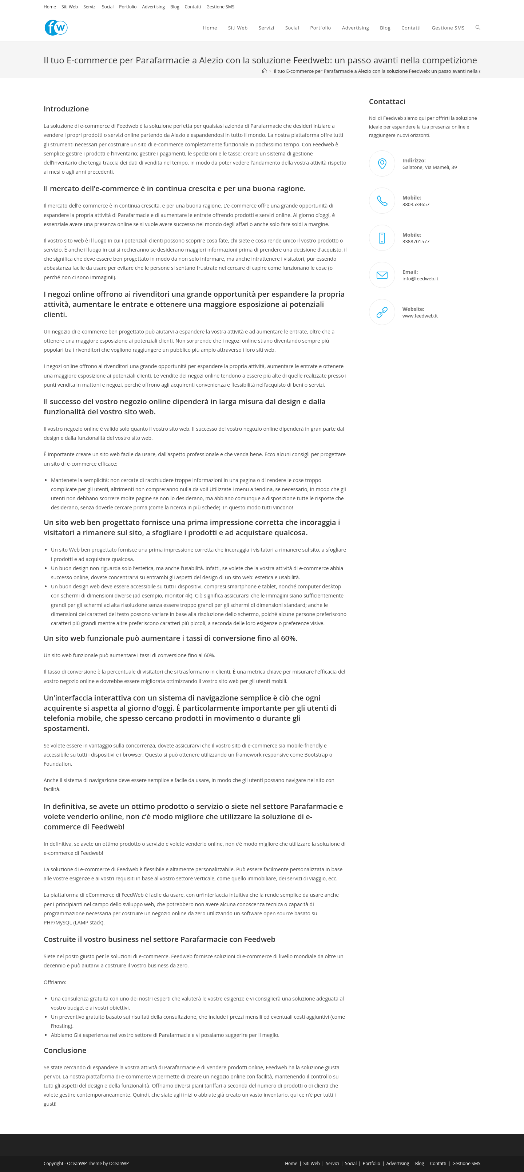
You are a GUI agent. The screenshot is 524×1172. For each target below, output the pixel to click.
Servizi (89, 7)
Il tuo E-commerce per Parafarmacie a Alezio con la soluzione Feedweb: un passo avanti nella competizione (391, 71)
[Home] (264, 71)
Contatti (192, 7)
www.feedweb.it (420, 315)
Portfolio (127, 7)
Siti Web (69, 7)
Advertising (153, 7)
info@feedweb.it (420, 278)
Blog (174, 7)
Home (50, 7)
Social (108, 7)
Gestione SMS (220, 7)
